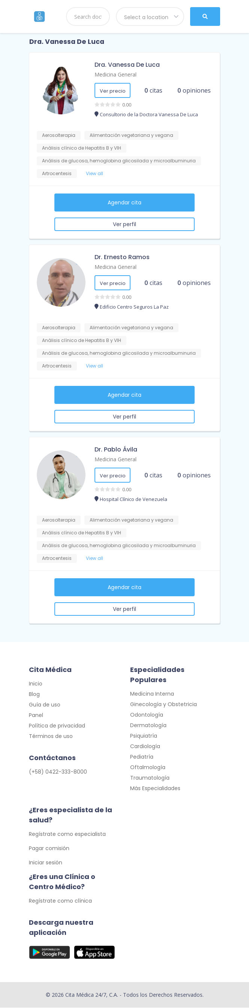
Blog (34, 694)
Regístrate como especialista (67, 834)
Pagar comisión (49, 848)
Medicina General (115, 74)
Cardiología (145, 746)
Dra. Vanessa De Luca (127, 64)
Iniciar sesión (45, 863)
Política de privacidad (57, 726)
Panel (36, 715)
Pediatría (141, 757)
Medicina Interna (152, 694)
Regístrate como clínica (60, 901)
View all (94, 173)
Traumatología (150, 778)
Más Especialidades (155, 788)
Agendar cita (124, 202)
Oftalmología (147, 767)
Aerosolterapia (58, 135)
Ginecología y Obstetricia (163, 704)
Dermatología (148, 725)
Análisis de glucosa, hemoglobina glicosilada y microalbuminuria (119, 161)
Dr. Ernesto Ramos (122, 257)
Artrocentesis (57, 173)
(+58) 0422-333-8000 (58, 772)
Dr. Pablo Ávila (115, 449)
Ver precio (113, 91)
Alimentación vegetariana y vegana (131, 135)
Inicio (35, 684)
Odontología (146, 715)
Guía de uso (44, 705)
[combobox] (150, 16)
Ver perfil (124, 224)
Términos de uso (51, 736)
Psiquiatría (143, 736)
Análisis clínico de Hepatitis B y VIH (81, 148)
